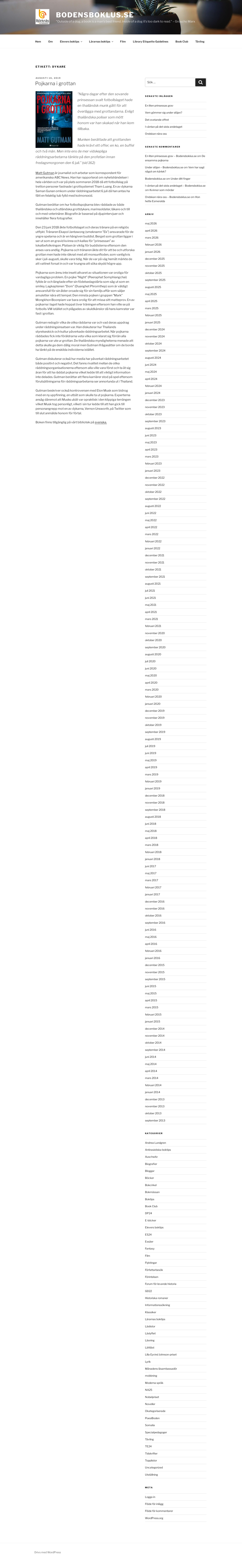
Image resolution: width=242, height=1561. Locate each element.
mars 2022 (151, 534)
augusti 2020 (153, 654)
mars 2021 (151, 619)
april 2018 (151, 837)
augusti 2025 (153, 287)
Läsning (149, 1340)
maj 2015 (151, 993)
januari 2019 (152, 788)
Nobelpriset (152, 1397)
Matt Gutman (45, 173)
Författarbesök (154, 1269)
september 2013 (155, 1120)
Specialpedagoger (156, 1432)
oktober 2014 (153, 1042)
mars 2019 (151, 774)
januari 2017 (152, 894)
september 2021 (155, 576)
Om (50, 41)
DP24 (148, 1213)
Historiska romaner (156, 1298)
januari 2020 (153, 703)
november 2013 (154, 1106)
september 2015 (155, 979)
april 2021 (151, 612)
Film (123, 41)
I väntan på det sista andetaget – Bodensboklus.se (175, 185)
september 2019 (155, 731)
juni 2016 (150, 929)
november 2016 (154, 908)
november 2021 (154, 562)
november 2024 (155, 336)
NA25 (148, 1389)
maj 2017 (150, 873)
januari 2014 (152, 1092)
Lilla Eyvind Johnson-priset (161, 1354)
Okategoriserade (155, 1411)
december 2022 (154, 477)
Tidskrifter (151, 1453)
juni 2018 (150, 823)
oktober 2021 (153, 569)
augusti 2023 (153, 428)
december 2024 (155, 329)
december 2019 (154, 710)
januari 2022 (152, 548)
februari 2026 (153, 244)
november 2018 (154, 802)
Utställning (151, 1474)
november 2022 (154, 484)
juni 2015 (150, 986)
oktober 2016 (153, 915)
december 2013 (154, 1099)
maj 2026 (151, 223)
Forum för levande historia (160, 1283)
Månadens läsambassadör (161, 1368)
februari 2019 (153, 781)
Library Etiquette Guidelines (150, 41)
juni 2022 (150, 513)
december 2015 (154, 965)
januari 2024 (152, 392)
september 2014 (155, 1049)
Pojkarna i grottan (55, 83)
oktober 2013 (153, 1113)
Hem (38, 41)
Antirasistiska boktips (158, 1149)
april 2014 (151, 1071)
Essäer (149, 1241)
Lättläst (149, 1347)
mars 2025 (151, 308)
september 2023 (155, 421)
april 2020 (151, 682)
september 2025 (155, 279)
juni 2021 (150, 597)
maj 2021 (150, 604)
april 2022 (151, 527)
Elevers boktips (71, 41)
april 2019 (151, 767)
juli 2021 (150, 590)
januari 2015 (152, 1021)
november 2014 (154, 1035)
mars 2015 (151, 1007)
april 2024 (151, 378)
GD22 (148, 1291)
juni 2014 (150, 1056)
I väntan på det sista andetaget (163, 126)
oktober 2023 (153, 414)
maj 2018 (151, 830)
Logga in (150, 1496)
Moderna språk (154, 1382)
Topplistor (151, 1460)
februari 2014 (153, 1085)
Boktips (149, 1199)
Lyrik (148, 1361)
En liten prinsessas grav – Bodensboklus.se (171, 156)
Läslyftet (150, 1333)
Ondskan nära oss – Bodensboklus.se (167, 197)
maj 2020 (151, 675)
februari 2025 (153, 315)
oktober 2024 (153, 343)
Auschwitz (151, 1156)
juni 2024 (150, 364)
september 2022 (155, 498)
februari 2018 (153, 852)
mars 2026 (151, 237)
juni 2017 (150, 866)
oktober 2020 (153, 640)
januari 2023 (152, 470)
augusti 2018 (153, 816)
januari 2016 (152, 958)
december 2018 (154, 795)
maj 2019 (151, 760)
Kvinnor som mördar (162, 190)
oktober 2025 (153, 272)
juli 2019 (150, 746)
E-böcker (150, 1220)
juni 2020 (151, 668)
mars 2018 (151, 844)
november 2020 (155, 633)
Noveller (150, 1404)
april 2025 (151, 301)
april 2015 (151, 1000)
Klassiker (150, 1312)
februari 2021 (153, 625)
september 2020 (155, 647)
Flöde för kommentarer (159, 1510)
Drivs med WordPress (47, 1552)
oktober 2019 (153, 724)
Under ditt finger (180, 178)
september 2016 (155, 922)
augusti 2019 (153, 739)
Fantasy (149, 1248)
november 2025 (155, 265)
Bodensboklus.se (95, 15)
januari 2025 (152, 322)
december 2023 (155, 400)
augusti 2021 (153, 583)
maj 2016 (151, 936)
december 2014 (154, 1028)
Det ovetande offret (157, 119)
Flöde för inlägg (154, 1503)
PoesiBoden (152, 1418)
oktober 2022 (153, 491)
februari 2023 (153, 463)
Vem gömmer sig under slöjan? (163, 112)
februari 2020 (153, 696)
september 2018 (155, 809)
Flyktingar (151, 1262)
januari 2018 (152, 859)
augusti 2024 (153, 357)
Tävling (200, 41)
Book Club (181, 41)
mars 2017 (151, 880)
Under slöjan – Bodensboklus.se (164, 167)
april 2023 (151, 449)
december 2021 (154, 555)
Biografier (151, 1163)
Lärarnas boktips (101, 41)
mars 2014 (151, 1078)
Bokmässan (152, 1192)
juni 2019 (150, 753)
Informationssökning (157, 1305)
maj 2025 (151, 294)
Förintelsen (151, 1276)
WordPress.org (154, 1518)
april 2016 (151, 943)
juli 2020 (150, 661)
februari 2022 (153, 541)
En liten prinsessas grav (159, 105)
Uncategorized (154, 1467)
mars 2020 (152, 689)
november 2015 (154, 972)
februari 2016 (153, 950)
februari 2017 (153, 887)
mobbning (151, 1375)
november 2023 (155, 407)
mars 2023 (151, 456)
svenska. (101, 422)
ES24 (148, 1234)
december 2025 (155, 258)
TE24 (148, 1446)
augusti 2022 (153, 506)
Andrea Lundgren (155, 1142)
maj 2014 (151, 1064)
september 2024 (155, 350)
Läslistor (150, 1326)
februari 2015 (153, 1014)
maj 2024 (151, 371)
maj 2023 (151, 442)
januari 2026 (152, 251)
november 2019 (154, 717)
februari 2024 (153, 385)
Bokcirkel (151, 1185)
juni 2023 (150, 435)
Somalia (150, 1425)
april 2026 (151, 230)
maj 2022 (151, 520)
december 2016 (154, 901)
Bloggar (149, 1170)
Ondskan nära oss (156, 133)
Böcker (149, 1177)
